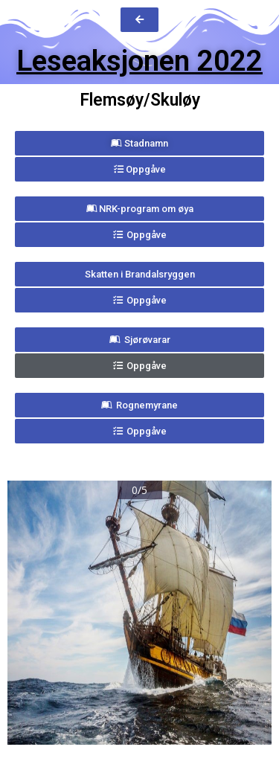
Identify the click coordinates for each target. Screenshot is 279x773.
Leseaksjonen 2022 (139, 61)
